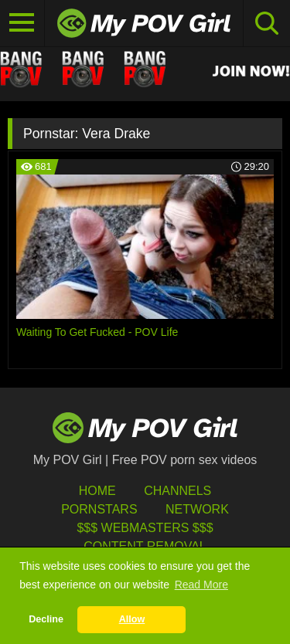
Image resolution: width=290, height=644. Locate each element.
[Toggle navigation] (22, 23)
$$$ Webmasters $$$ (145, 527)
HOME (97, 490)
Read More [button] (201, 584)
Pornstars (99, 509)
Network (197, 509)
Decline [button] (46, 619)
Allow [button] (132, 619)
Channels (177, 490)
